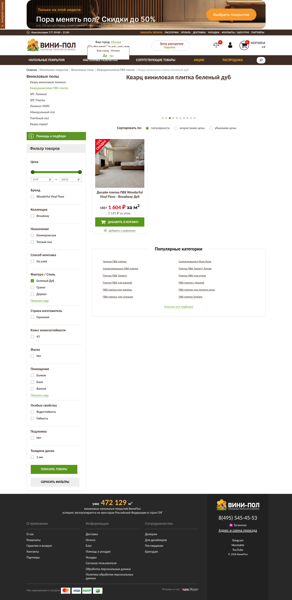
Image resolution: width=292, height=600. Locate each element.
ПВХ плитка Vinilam (190, 296)
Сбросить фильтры (55, 482)
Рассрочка (172, 32)
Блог (89, 546)
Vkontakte (237, 545)
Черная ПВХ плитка (115, 261)
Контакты (33, 551)
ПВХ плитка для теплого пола (197, 289)
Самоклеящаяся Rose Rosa (195, 261)
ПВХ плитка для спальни (118, 296)
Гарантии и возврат (39, 546)
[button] (163, 118)
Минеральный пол (42, 112)
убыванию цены (225, 128)
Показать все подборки (178, 306)
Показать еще (40, 301)
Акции (199, 60)
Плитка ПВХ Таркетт (115, 275)
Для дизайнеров (156, 540)
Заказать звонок (151, 32)
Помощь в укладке (98, 551)
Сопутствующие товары (155, 60)
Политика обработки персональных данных (109, 576)
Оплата (186, 32)
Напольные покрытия (47, 60)
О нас (30, 534)
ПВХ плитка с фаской (191, 282)
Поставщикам (154, 546)
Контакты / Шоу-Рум (235, 32)
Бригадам (151, 551)
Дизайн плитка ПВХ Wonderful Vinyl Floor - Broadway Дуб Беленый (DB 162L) (120, 196)
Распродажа (233, 60)
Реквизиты (34, 540)
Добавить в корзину (120, 222)
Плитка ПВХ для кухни (192, 275)
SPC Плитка (37, 100)
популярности (160, 128)
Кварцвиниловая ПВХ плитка (49, 88)
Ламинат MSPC (40, 106)
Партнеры (257, 32)
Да (105, 55)
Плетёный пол (39, 118)
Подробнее (169, 47)
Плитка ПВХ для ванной (117, 282)
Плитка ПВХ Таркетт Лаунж (195, 268)
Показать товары (54, 469)
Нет (112, 55)
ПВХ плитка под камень (117, 289)
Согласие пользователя (101, 563)
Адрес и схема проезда (238, 530)
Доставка (199, 32)
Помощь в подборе (51, 136)
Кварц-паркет (39, 124)
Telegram (238, 540)
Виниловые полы (43, 76)
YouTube (237, 550)
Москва (116, 42)
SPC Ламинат (38, 94)
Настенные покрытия (100, 60)
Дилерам (151, 534)
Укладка (214, 32)
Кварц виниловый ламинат (48, 82)
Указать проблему (2, 12)
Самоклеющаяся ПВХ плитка (120, 268)
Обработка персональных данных (108, 569)
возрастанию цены (192, 128)
